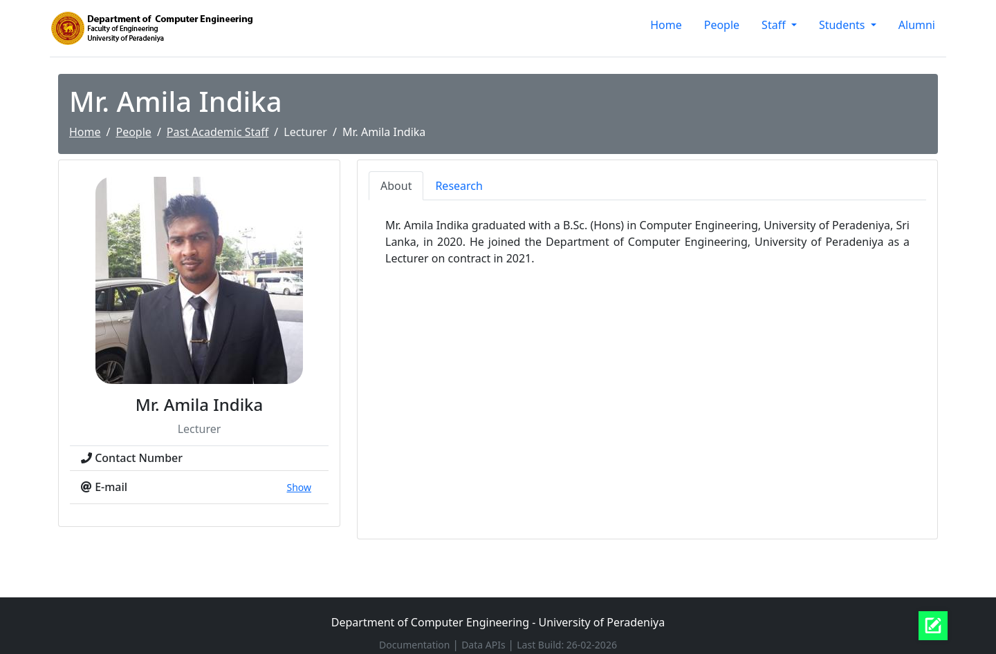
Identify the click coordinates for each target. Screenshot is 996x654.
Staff (775, 24)
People (721, 24)
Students (843, 24)
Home (666, 24)
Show (298, 487)
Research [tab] (459, 185)
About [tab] (396, 185)
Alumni (916, 24)
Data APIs (484, 644)
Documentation (415, 644)
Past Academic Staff (217, 132)
